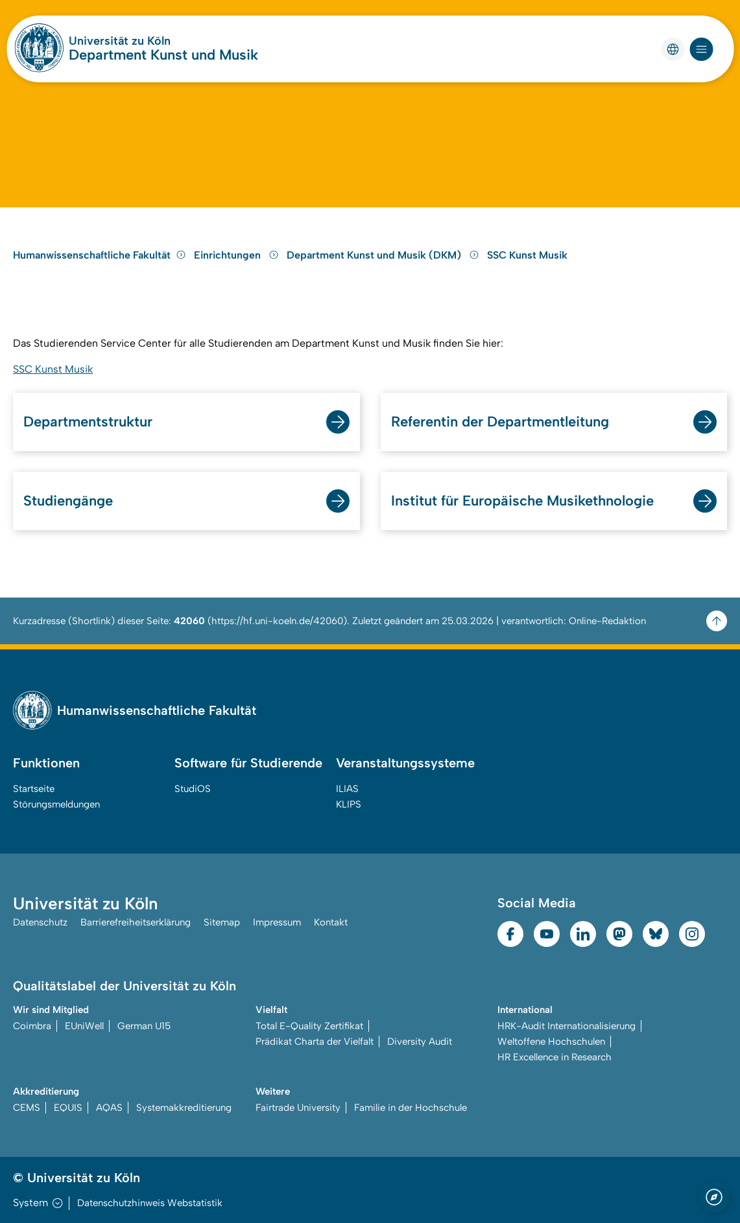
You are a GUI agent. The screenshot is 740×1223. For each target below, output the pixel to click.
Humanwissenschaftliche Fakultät (99, 255)
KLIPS (348, 804)
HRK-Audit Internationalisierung (566, 1026)
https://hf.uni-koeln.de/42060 (277, 621)
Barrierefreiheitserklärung (135, 922)
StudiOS (192, 789)
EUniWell (84, 1026)
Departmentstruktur (87, 421)
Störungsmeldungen (56, 804)
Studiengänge (68, 500)
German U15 (144, 1026)
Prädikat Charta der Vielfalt (315, 1041)
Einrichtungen (237, 255)
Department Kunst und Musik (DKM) (384, 255)
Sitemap (222, 922)
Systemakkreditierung (184, 1107)
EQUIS (68, 1107)
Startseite (33, 789)
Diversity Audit (419, 1041)
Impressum (277, 922)
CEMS (26, 1107)
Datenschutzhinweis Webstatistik (149, 1203)
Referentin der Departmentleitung (500, 421)
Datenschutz (40, 922)
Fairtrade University (298, 1107)
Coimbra (32, 1026)
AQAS (109, 1107)
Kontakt (331, 922)
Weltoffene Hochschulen (551, 1041)
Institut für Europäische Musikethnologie (522, 500)
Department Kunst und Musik (163, 55)
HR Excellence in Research (554, 1057)
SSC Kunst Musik (527, 255)
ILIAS (347, 789)
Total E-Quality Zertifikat (309, 1026)
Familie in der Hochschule (410, 1107)
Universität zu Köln (120, 41)
